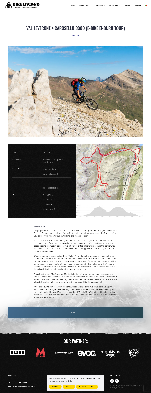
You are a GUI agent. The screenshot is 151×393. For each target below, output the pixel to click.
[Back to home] (22, 5)
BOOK (75, 312)
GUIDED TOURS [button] (85, 5)
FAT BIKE (128, 5)
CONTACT (138, 5)
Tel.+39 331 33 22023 (17, 382)
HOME (73, 5)
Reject (69, 386)
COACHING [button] (100, 5)
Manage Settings (87, 386)
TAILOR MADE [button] (115, 5)
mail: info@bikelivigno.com (21, 386)
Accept (55, 386)
